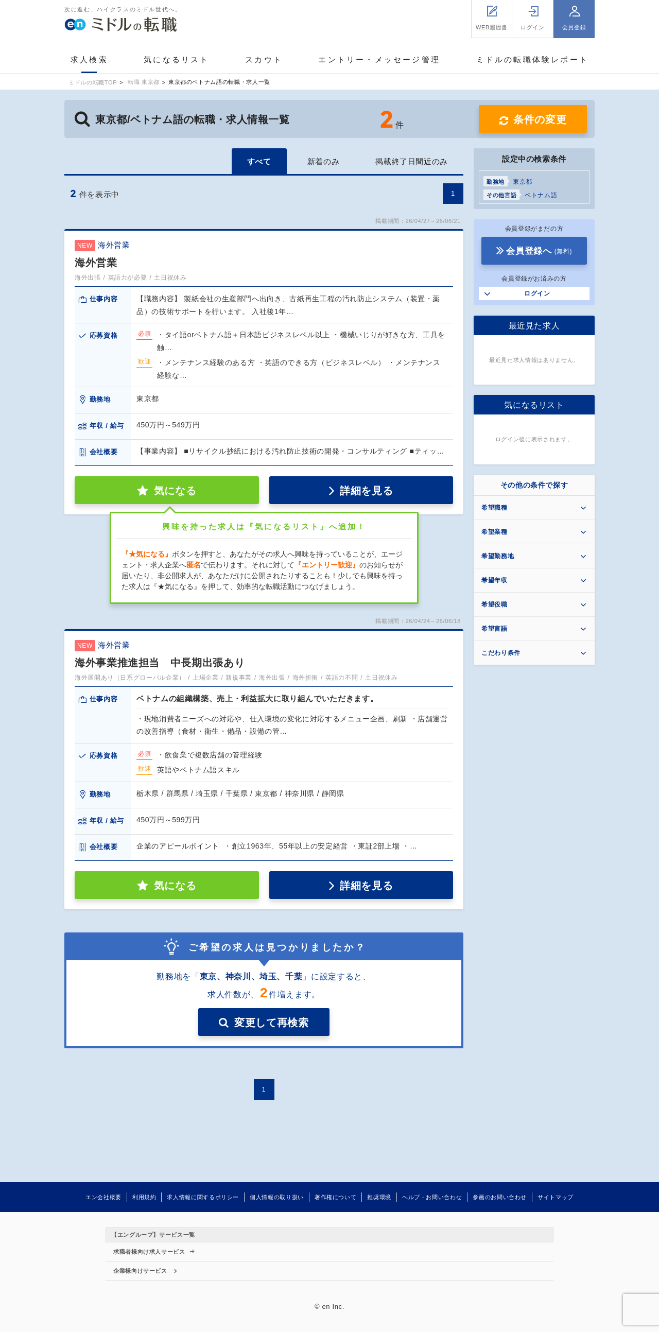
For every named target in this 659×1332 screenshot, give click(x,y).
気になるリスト (176, 59)
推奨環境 (379, 1197)
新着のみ (323, 161)
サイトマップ (555, 1197)
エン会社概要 (103, 1197)
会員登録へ (539, 251)
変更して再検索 (271, 1022)
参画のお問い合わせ (500, 1197)
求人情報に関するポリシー (203, 1197)
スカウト (264, 59)
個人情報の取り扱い (277, 1197)
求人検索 (89, 59)
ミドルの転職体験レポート (532, 59)
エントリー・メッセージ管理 (379, 59)
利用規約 (144, 1197)
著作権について (335, 1197)
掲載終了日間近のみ (411, 161)
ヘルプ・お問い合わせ (432, 1197)
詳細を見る (366, 490)
